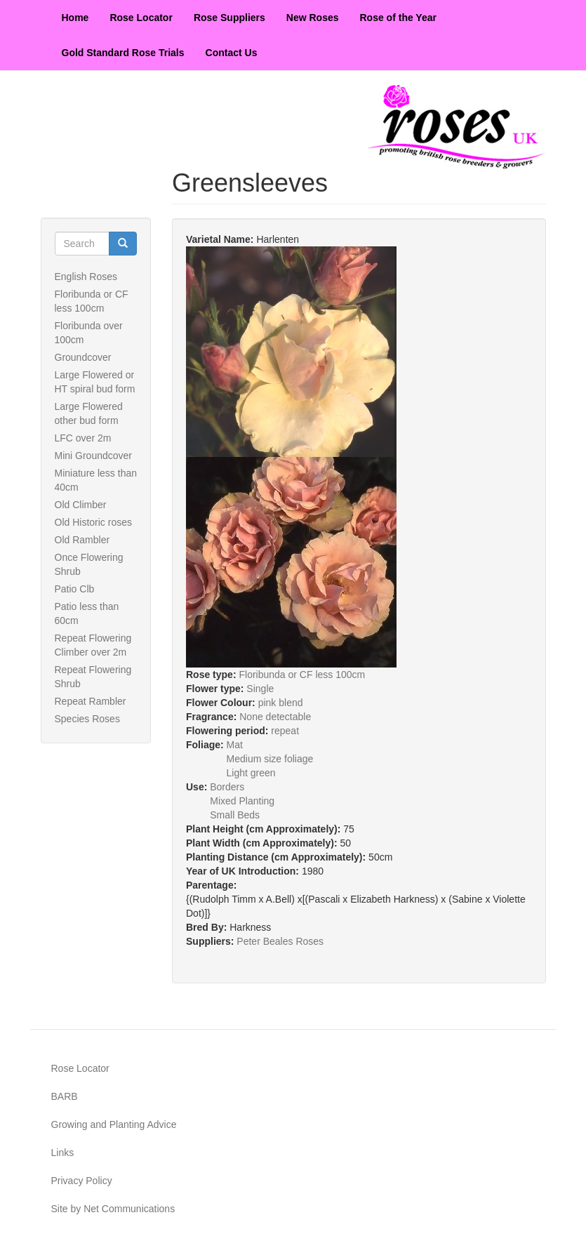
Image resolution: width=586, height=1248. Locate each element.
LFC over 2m (83, 438)
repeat (285, 730)
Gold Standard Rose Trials (123, 52)
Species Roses (87, 718)
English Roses (86, 276)
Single (260, 688)
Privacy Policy (81, 1180)
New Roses (312, 17)
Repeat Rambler (90, 701)
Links (62, 1152)
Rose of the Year (398, 17)
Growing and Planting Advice (114, 1124)
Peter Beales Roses (280, 941)
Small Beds (235, 815)
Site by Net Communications (113, 1208)
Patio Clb (75, 589)
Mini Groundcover (94, 455)
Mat (235, 744)
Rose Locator (140, 17)
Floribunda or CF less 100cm (302, 674)
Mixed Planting (242, 800)
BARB (64, 1096)
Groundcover (83, 357)
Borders (227, 786)
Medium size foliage (270, 758)
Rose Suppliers (229, 17)
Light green (251, 772)
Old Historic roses (93, 522)
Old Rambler (82, 539)
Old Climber (81, 504)
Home (75, 17)
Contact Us (232, 52)
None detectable (275, 716)
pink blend (280, 702)
